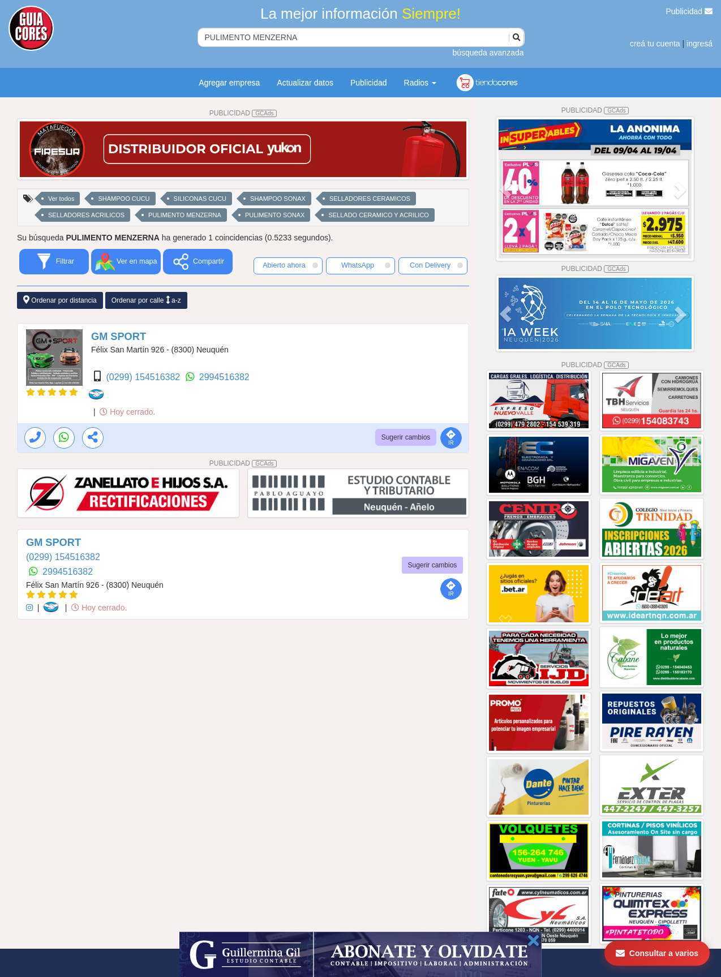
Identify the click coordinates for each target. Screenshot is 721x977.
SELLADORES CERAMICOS (369, 198)
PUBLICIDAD (243, 113)
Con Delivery (436, 265)
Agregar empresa (229, 82)
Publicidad (689, 11)
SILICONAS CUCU (200, 198)
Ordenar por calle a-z (146, 300)
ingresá (699, 43)
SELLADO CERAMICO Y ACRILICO (378, 215)
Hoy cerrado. (127, 411)
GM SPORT (118, 336)
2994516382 (224, 377)
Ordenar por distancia (60, 300)
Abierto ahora (290, 265)
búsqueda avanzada (487, 52)
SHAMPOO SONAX (278, 198)
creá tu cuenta (655, 43)
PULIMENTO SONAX (275, 215)
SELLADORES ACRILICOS (86, 215)
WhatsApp (365, 265)
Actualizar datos (305, 82)
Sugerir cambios (406, 437)
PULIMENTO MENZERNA (184, 215)
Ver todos (61, 198)
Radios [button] (420, 82)
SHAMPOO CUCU (123, 198)
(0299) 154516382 (144, 377)
